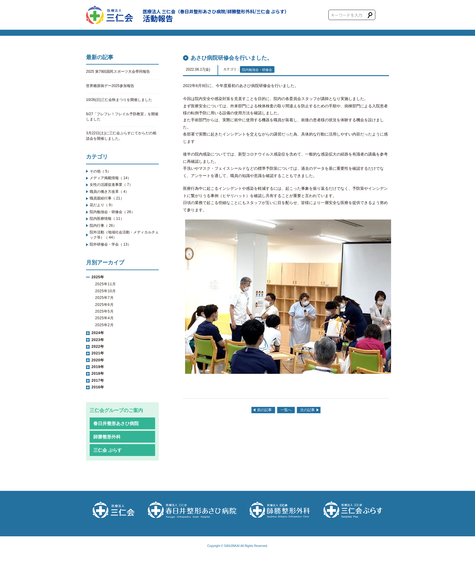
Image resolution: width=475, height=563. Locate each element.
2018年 (97, 373)
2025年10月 (105, 291)
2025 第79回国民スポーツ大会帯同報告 (118, 71)
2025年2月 (104, 325)
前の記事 (264, 410)
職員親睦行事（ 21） (107, 198)
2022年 (97, 346)
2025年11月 (105, 284)
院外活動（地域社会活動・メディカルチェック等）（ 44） (124, 235)
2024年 (97, 333)
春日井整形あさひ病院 (116, 423)
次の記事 (307, 410)
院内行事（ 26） (103, 225)
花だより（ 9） (102, 205)
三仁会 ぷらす (107, 450)
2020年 (97, 360)
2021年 (97, 353)
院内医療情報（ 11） (107, 218)
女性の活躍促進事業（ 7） (111, 185)
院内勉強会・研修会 (257, 70)
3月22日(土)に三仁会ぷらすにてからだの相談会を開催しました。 (121, 135)
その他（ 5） (100, 171)
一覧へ (286, 410)
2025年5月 (104, 311)
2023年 (97, 340)
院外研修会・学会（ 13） (110, 244)
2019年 (97, 367)
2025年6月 (104, 305)
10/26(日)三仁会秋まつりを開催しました (119, 100)
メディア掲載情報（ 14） (110, 178)
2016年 (97, 387)
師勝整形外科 (107, 436)
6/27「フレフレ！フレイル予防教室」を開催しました (122, 116)
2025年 (97, 277)
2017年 (97, 380)
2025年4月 (104, 318)
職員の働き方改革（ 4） (109, 191)
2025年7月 (104, 298)
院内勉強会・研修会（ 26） (112, 212)
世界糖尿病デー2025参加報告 (110, 86)
